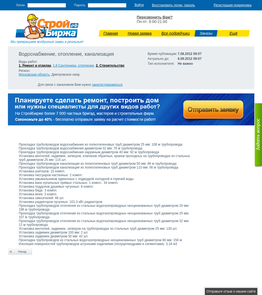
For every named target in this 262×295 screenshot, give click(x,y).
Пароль (80, 5)
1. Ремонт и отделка (35, 65)
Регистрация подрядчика (233, 5)
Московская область (34, 74)
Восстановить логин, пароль (173, 5)
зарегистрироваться (107, 85)
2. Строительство (110, 65)
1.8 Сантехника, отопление (73, 65)
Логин (20, 5)
